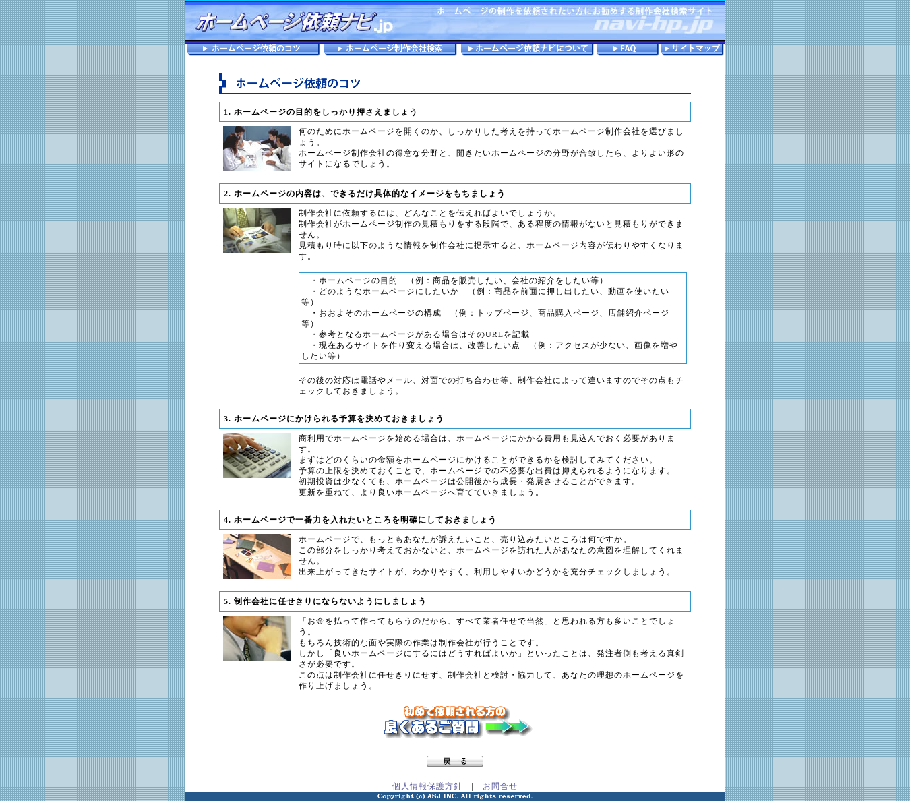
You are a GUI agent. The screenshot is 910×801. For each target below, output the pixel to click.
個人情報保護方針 (427, 786)
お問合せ (500, 786)
